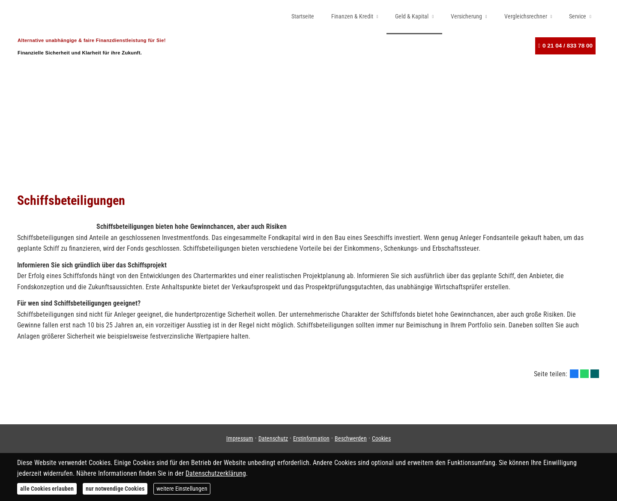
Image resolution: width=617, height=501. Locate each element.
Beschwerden (351, 438)
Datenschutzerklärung (216, 473)
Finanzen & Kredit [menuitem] (352, 16)
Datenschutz (273, 438)
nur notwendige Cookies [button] (115, 488)
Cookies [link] (381, 438)
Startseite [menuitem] (302, 16)
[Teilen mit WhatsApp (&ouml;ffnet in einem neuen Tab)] (584, 373)
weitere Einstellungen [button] (181, 488)
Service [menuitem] (577, 16)
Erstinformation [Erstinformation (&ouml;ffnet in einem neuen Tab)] (311, 438)
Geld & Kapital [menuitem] (411, 16)
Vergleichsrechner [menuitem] (525, 16)
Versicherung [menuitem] (466, 16)
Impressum (239, 438)
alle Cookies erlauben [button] (47, 488)
